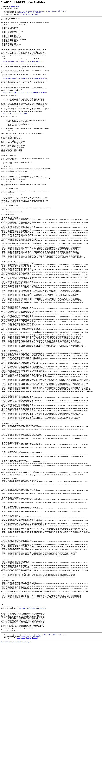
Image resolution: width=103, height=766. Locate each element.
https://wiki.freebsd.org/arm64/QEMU (15, 133)
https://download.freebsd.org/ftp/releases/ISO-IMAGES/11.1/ (23, 70)
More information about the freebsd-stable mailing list (16, 764)
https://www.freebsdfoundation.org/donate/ (32, 726)
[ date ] (19, 14)
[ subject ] (29, 14)
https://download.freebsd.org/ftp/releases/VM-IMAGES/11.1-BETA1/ (24, 108)
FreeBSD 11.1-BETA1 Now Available (30, 12)
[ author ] (35, 14)
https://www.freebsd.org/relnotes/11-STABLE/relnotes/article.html (25, 90)
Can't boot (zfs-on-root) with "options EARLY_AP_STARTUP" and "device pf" (43, 11)
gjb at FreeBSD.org (14, 6)
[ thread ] (23, 14)
